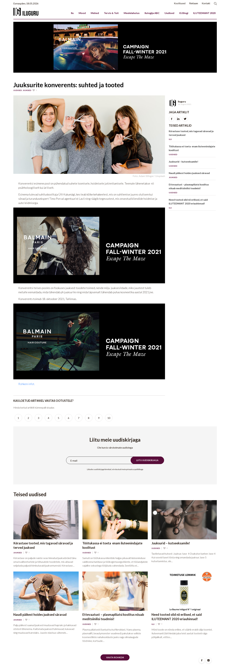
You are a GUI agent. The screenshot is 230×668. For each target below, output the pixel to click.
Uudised (169, 12)
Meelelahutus (132, 12)
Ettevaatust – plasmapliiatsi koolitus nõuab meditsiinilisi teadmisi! (192, 189)
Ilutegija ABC (152, 12)
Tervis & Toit (111, 12)
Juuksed (27, 90)
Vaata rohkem (115, 657)
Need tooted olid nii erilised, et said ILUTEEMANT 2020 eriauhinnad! (192, 204)
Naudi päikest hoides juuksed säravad (192, 176)
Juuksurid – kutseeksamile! (192, 164)
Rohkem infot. (26, 384)
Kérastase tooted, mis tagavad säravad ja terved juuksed (192, 136)
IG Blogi (183, 12)
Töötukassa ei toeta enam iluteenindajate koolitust (192, 151)
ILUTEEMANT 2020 (204, 12)
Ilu (72, 12)
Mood (82, 12)
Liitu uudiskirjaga (147, 460)
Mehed (95, 12)
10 (108, 417)
